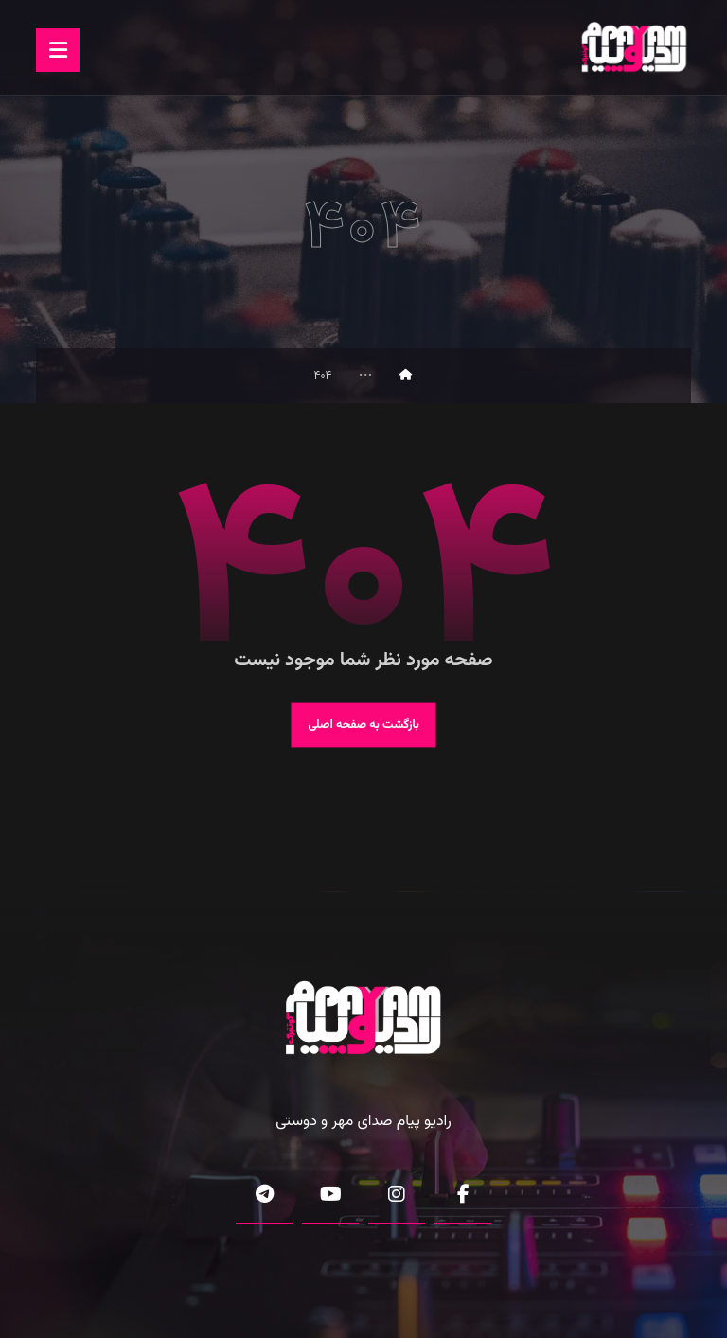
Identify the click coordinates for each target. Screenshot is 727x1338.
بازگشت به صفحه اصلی (363, 724)
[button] (58, 50)
